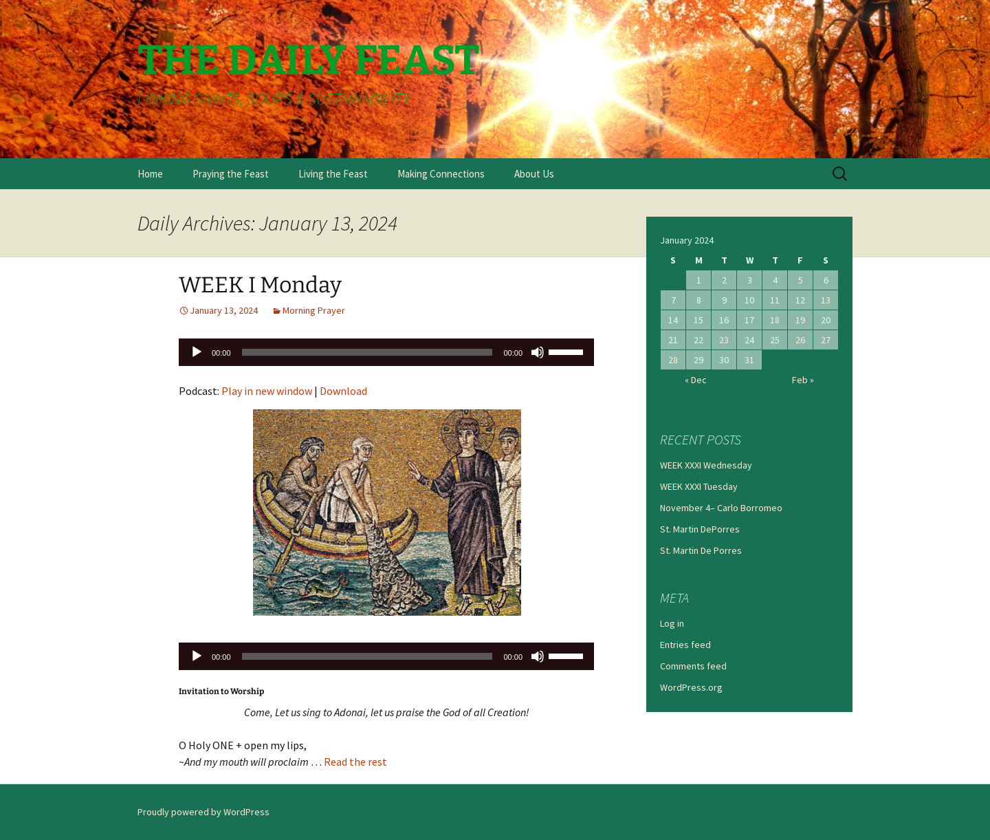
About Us (534, 173)
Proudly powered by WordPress (204, 812)
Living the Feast (333, 173)
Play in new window (266, 391)
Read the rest (355, 761)
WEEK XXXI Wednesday (706, 465)
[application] (386, 352)
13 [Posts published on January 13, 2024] (825, 300)
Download (343, 391)
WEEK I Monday (260, 285)
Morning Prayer (314, 310)
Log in (672, 623)
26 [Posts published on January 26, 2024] (800, 340)
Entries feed (685, 644)
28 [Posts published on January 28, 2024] (673, 360)
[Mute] (537, 352)
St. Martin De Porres (701, 550)
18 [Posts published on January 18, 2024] (775, 320)
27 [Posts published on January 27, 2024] (825, 340)
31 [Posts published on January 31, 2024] (749, 360)
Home (150, 173)
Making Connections (441, 173)
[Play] (197, 352)
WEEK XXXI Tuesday (699, 486)
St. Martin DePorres (700, 529)
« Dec (696, 380)
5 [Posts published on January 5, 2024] (800, 280)
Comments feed (693, 666)
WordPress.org (691, 687)
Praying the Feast (230, 173)
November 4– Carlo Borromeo (721, 508)
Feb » (803, 380)
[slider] (367, 352)
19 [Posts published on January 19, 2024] (800, 320)
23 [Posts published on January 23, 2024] (724, 340)
